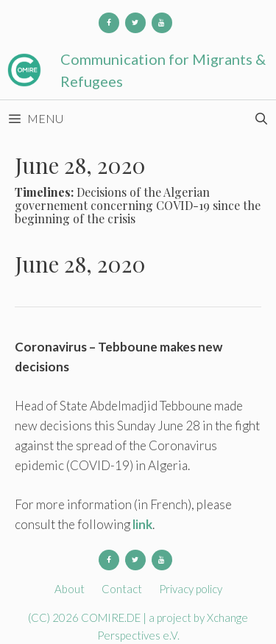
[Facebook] (109, 23)
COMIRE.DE (112, 617)
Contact (122, 588)
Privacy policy (190, 588)
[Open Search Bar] (261, 118)
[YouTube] (162, 23)
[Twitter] (135, 23)
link (142, 524)
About (69, 588)
